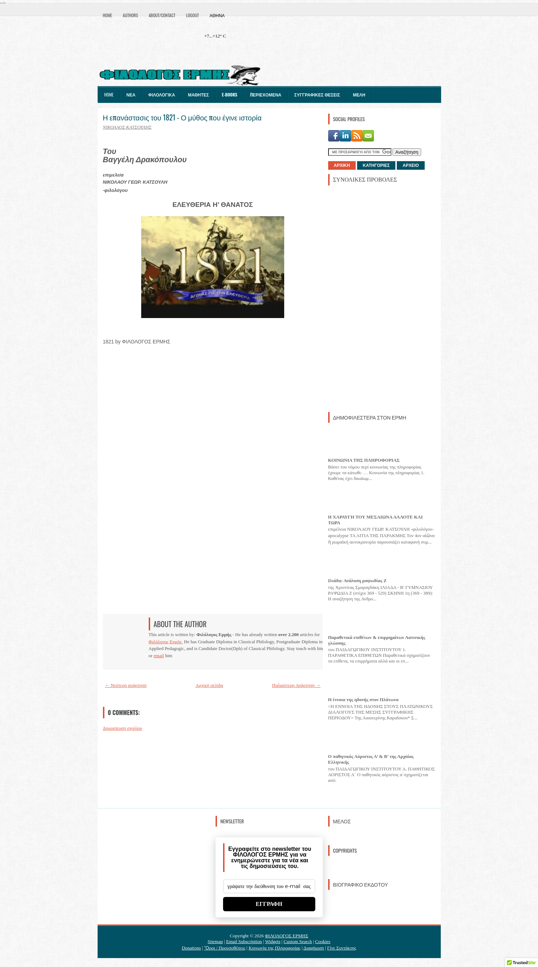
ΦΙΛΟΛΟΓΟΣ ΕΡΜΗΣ (286, 935)
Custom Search (297, 941)
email (159, 655)
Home (107, 15)
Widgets (272, 941)
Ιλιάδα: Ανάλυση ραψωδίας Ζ (357, 580)
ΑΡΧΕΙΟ (411, 165)
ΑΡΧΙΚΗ (342, 165)
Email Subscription (244, 941)
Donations (191, 948)
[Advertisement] (381, 298)
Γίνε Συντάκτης (341, 948)
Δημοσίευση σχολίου (122, 728)
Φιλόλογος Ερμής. (166, 641)
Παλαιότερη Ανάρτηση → (296, 685)
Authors (130, 15)
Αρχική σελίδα (209, 685)
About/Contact (162, 15)
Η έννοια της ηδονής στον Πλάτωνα (363, 699)
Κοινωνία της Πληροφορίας (274, 948)
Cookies (323, 941)
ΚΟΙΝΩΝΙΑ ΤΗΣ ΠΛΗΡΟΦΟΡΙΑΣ (364, 460)
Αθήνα (216, 15)
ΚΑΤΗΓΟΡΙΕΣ (376, 165)
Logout (192, 15)
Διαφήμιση (313, 948)
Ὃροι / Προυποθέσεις (224, 948)
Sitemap (215, 941)
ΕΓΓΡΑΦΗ (269, 904)
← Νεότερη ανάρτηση (126, 685)
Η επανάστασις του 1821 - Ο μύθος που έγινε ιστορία (182, 117)
